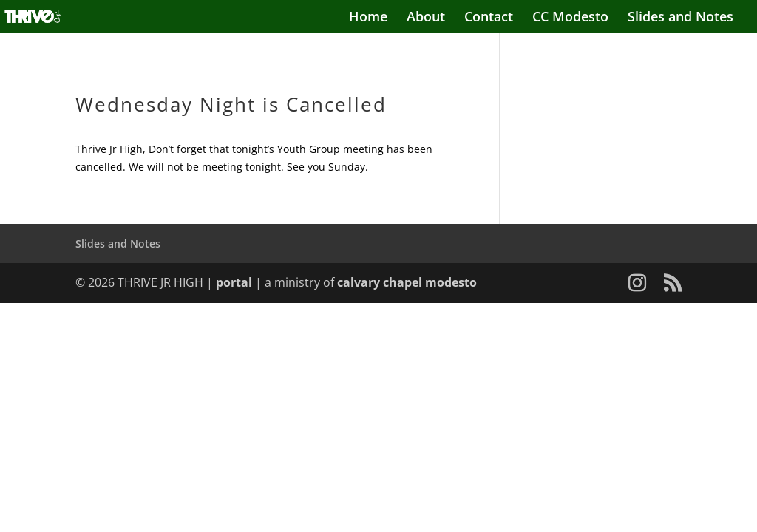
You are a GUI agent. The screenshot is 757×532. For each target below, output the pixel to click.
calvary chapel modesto (407, 282)
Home (368, 18)
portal (234, 282)
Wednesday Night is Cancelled (234, 104)
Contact (488, 18)
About (426, 18)
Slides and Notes (680, 18)
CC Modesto (570, 18)
